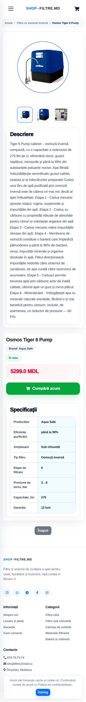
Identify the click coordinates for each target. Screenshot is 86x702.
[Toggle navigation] (11, 9)
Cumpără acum (46, 388)
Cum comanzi (12, 633)
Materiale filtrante (57, 633)
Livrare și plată (13, 621)
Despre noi (10, 615)
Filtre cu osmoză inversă (32, 23)
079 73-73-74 (13, 657)
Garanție (9, 627)
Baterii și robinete (57, 639)
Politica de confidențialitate (55, 684)
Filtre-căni (52, 615)
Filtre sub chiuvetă (58, 621)
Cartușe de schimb (58, 627)
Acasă (9, 23)
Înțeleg (43, 692)
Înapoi (43, 530)
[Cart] (76, 9)
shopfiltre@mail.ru (17, 663)
